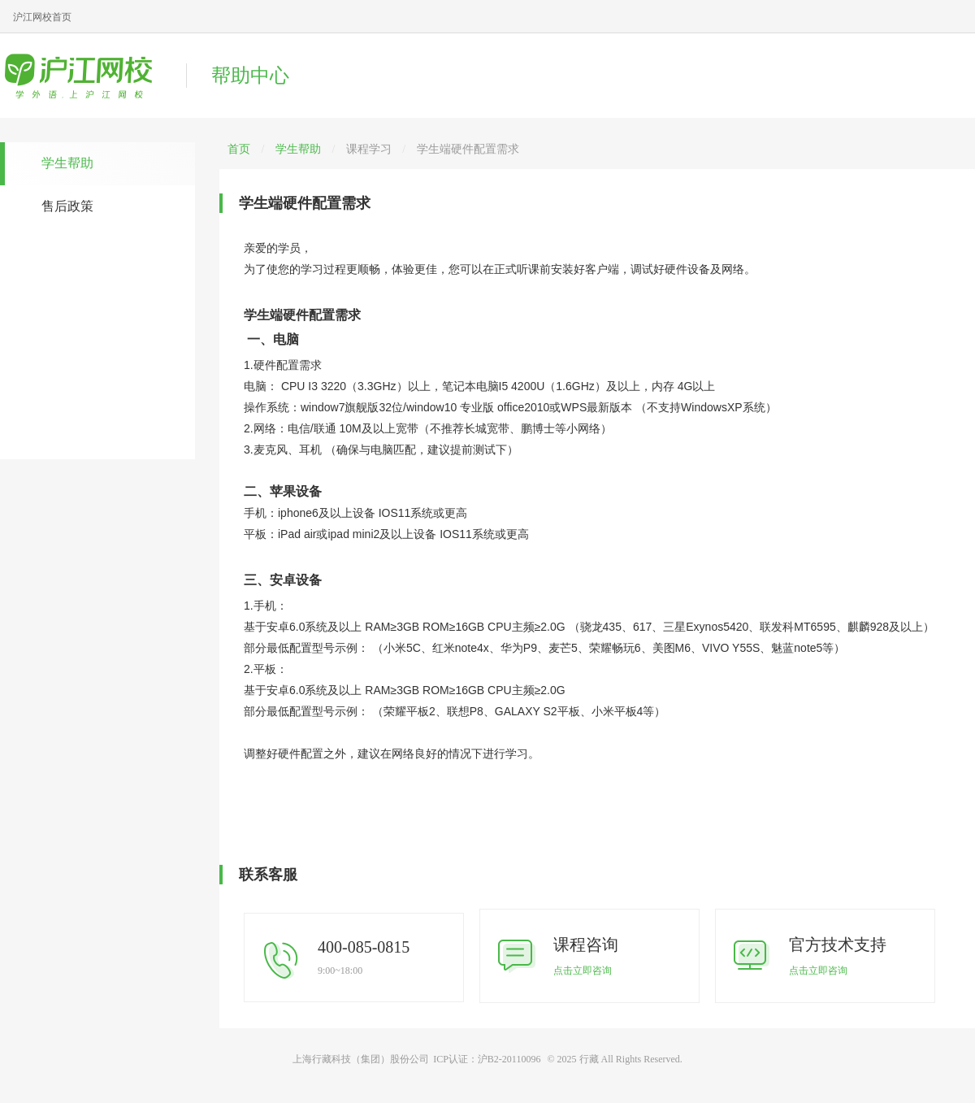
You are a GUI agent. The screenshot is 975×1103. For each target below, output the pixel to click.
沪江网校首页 (42, 17)
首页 (239, 149)
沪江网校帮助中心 (85, 75)
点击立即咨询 (582, 970)
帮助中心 (250, 75)
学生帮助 (67, 163)
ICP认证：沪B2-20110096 (486, 1059)
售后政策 (67, 206)
